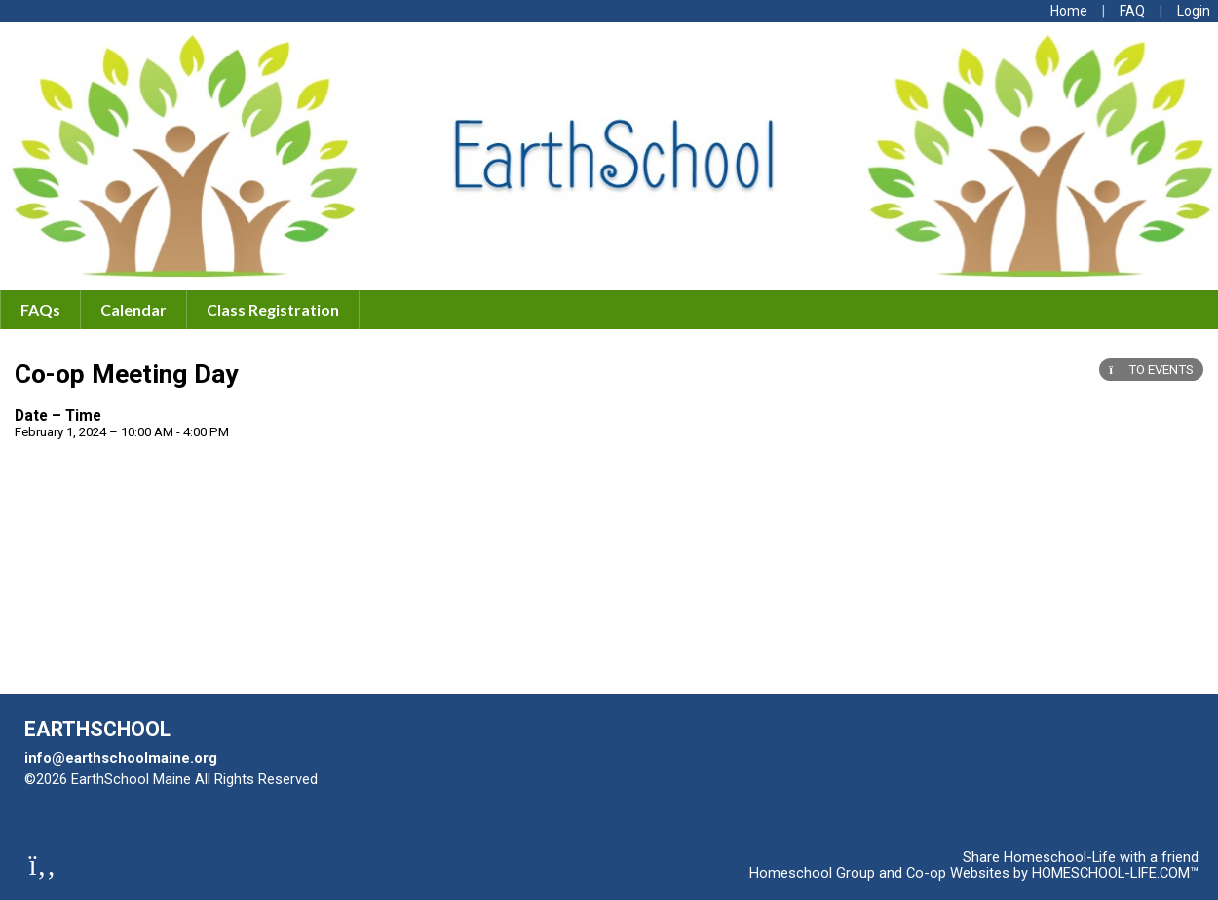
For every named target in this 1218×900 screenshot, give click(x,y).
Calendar (133, 309)
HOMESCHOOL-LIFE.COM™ (1115, 872)
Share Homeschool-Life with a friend (1081, 857)
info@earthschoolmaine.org (120, 758)
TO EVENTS (1151, 369)
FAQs (40, 309)
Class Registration (273, 309)
